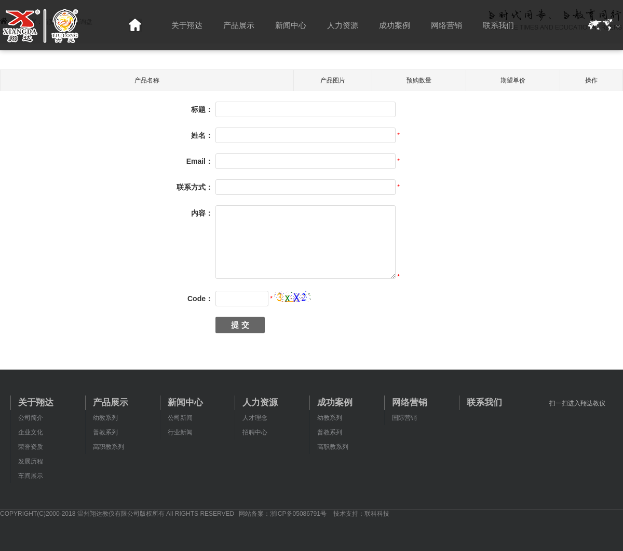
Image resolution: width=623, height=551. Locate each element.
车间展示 (30, 475)
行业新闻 (180, 432)
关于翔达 (186, 25)
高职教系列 (108, 446)
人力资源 (342, 25)
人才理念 (254, 417)
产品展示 (238, 25)
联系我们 (498, 25)
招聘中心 (254, 432)
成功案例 (394, 25)
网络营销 (446, 25)
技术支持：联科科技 (361, 513)
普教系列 (105, 432)
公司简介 (30, 417)
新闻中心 (290, 25)
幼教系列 (105, 417)
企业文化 (30, 432)
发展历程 (30, 461)
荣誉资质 (30, 446)
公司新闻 (180, 417)
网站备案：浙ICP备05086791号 (283, 513)
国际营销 (404, 417)
